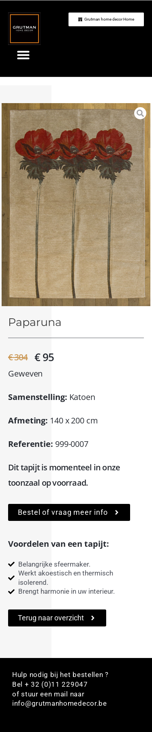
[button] (23, 55)
